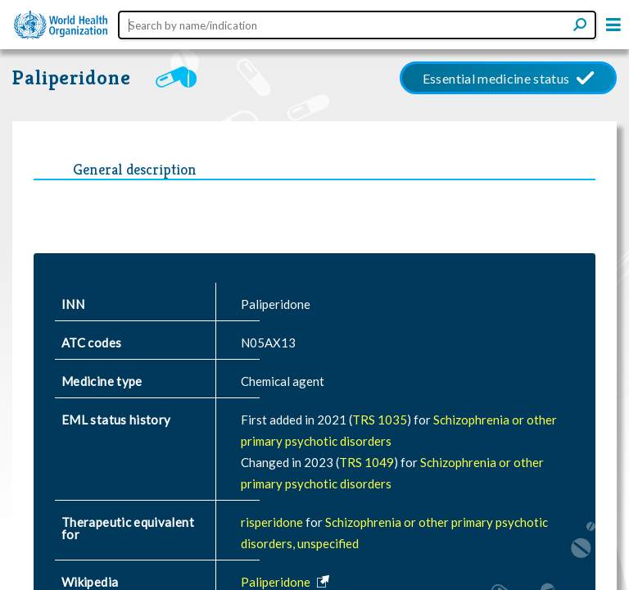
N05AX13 (268, 342)
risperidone (273, 522)
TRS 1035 (379, 419)
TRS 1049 (366, 462)
